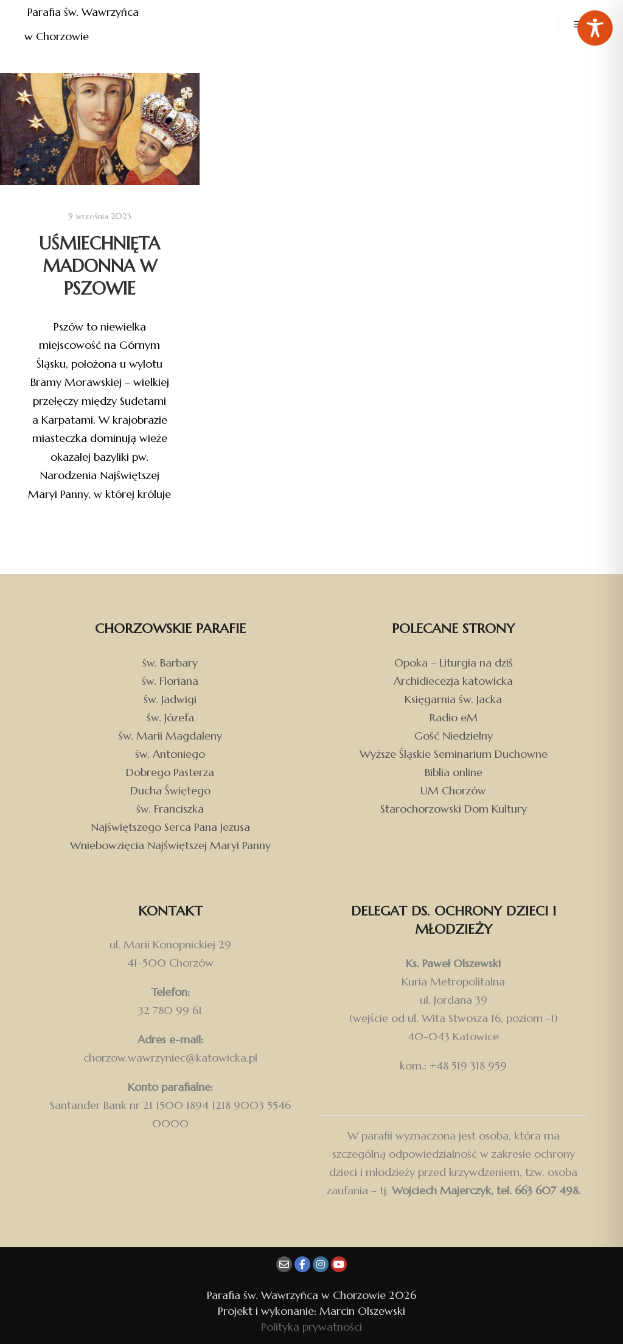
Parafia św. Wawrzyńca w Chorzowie (83, 24)
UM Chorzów (453, 790)
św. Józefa (170, 717)
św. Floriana (170, 681)
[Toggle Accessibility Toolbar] (595, 28)
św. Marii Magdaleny (170, 736)
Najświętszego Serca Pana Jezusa (170, 827)
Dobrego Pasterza (170, 772)
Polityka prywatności (311, 1327)
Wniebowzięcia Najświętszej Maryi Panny (170, 845)
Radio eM (454, 717)
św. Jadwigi (170, 699)
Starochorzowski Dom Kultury (453, 809)
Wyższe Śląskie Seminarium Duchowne (454, 754)
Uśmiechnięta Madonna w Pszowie (99, 266)
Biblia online (453, 772)
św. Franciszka (170, 809)
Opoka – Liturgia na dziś (453, 663)
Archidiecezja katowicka (453, 681)
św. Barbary (170, 663)
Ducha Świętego (170, 790)
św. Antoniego (170, 754)
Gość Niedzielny (453, 736)
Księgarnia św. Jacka (453, 699)
